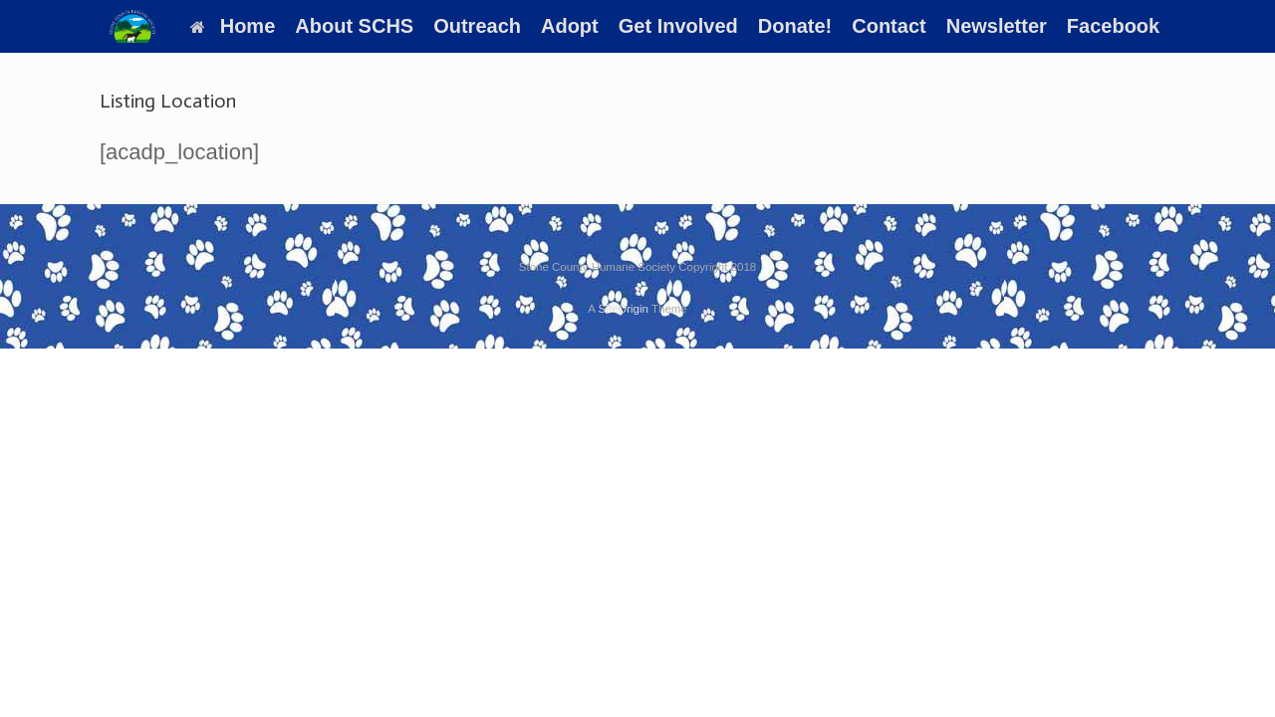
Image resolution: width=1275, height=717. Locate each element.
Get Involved (678, 26)
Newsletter (996, 26)
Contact (888, 26)
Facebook (1113, 26)
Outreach (477, 26)
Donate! (795, 26)
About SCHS (354, 26)
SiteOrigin (623, 309)
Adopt (570, 26)
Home (233, 26)
